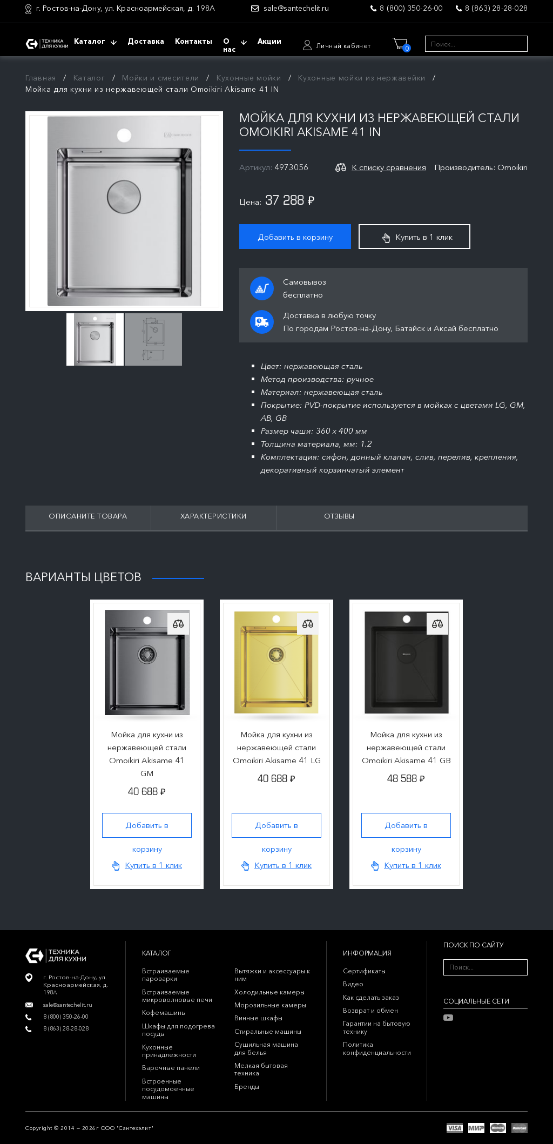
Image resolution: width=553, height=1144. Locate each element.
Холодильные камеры (269, 992)
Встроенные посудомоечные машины (168, 1089)
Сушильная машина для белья (266, 1048)
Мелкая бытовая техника (261, 1069)
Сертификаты (364, 971)
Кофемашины (164, 1012)
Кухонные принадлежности (169, 1051)
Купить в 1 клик (417, 237)
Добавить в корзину (295, 237)
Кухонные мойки (249, 78)
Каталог (89, 78)
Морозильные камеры (270, 1005)
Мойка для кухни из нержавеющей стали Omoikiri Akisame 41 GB (406, 747)
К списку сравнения (389, 167)
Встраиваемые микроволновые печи (177, 996)
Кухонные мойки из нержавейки (362, 78)
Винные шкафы (258, 1018)
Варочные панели (171, 1068)
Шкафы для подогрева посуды (178, 1030)
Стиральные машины (267, 1031)
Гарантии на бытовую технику (376, 1027)
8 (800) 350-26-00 (411, 8)
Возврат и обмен (370, 1010)
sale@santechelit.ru (296, 8)
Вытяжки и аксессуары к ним (272, 975)
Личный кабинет (343, 46)
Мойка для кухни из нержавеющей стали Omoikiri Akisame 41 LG (277, 747)
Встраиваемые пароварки (166, 975)
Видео (353, 984)
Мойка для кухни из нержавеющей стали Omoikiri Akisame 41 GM (146, 753)
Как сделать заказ (371, 997)
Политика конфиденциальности (377, 1048)
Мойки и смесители (160, 78)
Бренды (246, 1086)
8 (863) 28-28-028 (496, 8)
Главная (40, 78)
